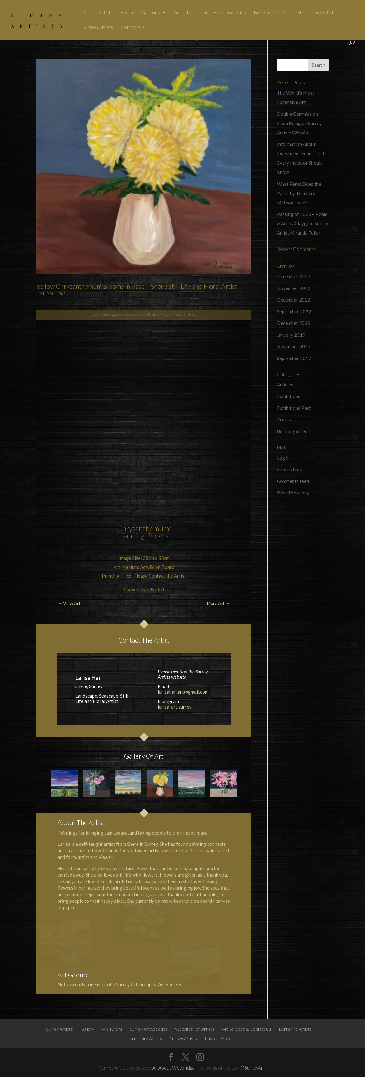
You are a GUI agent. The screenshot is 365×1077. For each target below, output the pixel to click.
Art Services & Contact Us (246, 1029)
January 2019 (291, 335)
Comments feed (293, 481)
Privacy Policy (217, 1038)
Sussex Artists (98, 27)
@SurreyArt (253, 1067)
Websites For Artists (194, 1029)
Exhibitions (288, 396)
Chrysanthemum (143, 528)
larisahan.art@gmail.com (183, 692)
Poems (284, 419)
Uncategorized (292, 431)
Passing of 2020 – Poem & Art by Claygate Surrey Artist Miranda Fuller (302, 223)
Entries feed (289, 469)
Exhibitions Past (294, 408)
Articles (285, 384)
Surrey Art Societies (224, 12)
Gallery (87, 1029)
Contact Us (133, 27)
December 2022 (293, 299)
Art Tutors (184, 12)
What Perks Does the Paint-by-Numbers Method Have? (299, 193)
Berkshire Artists (271, 12)
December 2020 (293, 323)
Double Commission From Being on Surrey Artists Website (299, 123)
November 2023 (294, 288)
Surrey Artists (98, 12)
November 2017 (294, 346)
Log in (283, 458)
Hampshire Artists (316, 12)
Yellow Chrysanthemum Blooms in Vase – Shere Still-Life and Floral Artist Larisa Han (136, 289)
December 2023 (293, 276)
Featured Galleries (140, 12)
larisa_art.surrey (175, 706)
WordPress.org (293, 492)
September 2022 (294, 311)
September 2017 (294, 358)
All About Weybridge (173, 1067)
